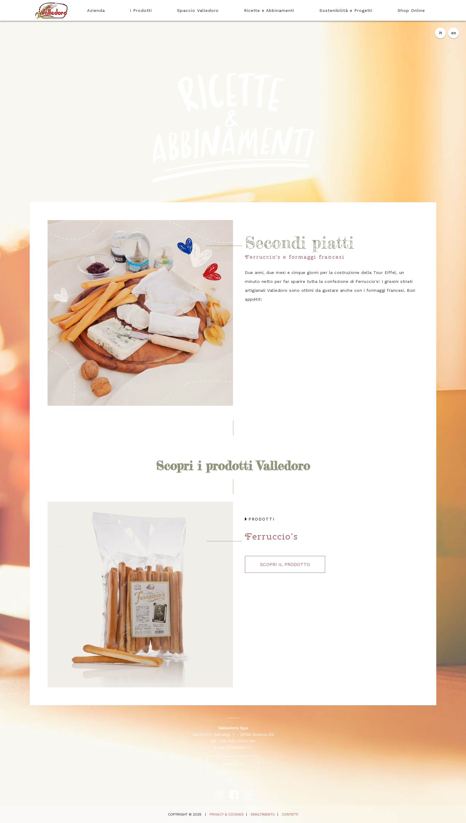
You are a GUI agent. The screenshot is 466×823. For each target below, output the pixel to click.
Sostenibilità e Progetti (345, 10)
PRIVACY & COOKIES (227, 814)
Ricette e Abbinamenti (269, 10)
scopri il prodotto (285, 564)
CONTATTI (233, 764)
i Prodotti (141, 10)
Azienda (96, 10)
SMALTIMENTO (263, 814)
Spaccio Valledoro (198, 10)
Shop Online (411, 10)
